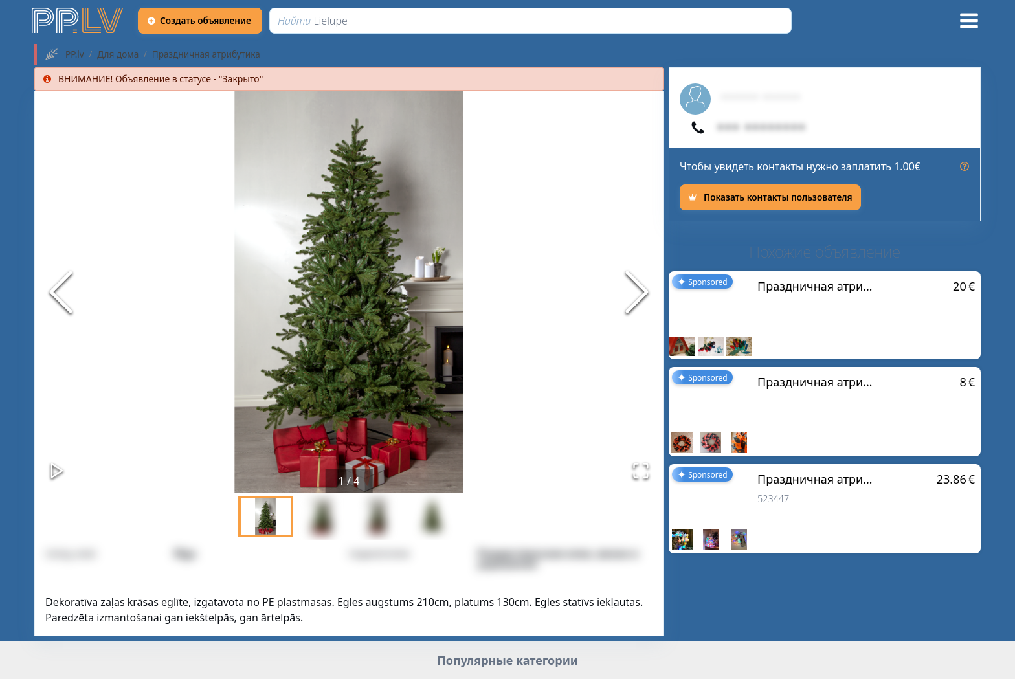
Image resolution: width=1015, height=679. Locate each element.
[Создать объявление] (200, 21)
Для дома (118, 54)
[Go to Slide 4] (432, 516)
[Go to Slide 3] (377, 516)
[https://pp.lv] (78, 21)
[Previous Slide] (61, 292)
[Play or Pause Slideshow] (57, 471)
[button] (349, 292)
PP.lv (74, 54)
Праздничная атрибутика (206, 54)
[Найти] (530, 21)
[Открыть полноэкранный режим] (641, 471)
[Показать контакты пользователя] (770, 197)
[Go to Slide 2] (321, 516)
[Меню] (969, 20)
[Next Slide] (637, 292)
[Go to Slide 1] (265, 516)
